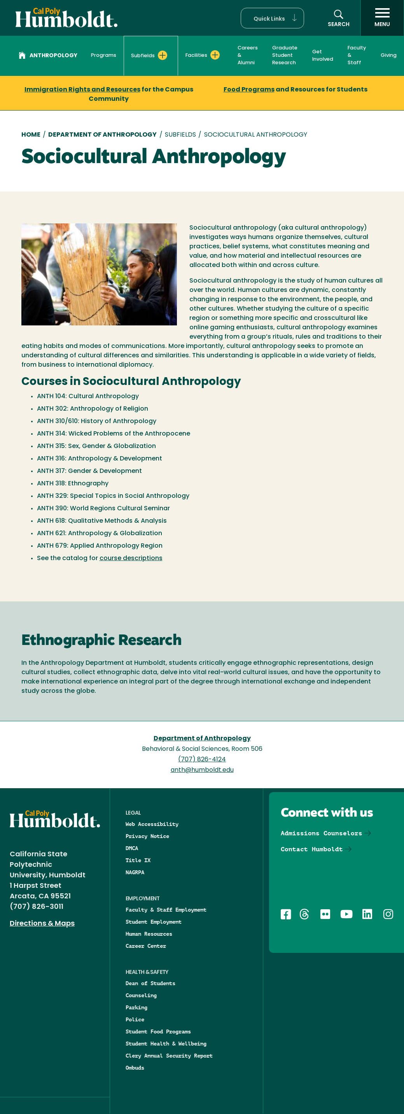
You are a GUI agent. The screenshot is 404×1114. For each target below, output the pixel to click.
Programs (103, 55)
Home (30, 135)
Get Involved (322, 55)
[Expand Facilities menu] (215, 55)
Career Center (146, 946)
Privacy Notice (147, 836)
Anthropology (48, 56)
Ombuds (135, 1068)
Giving (389, 55)
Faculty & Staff (357, 55)
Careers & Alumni (248, 55)
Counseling (141, 995)
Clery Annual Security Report (169, 1056)
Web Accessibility (152, 824)
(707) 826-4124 (202, 760)
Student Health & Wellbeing (166, 1043)
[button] (272, 18)
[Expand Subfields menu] (162, 55)
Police (135, 1019)
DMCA (132, 848)
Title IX (138, 860)
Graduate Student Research (284, 55)
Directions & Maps (42, 924)
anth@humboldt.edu (202, 770)
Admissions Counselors (321, 833)
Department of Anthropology (102, 135)
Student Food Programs (158, 1031)
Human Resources (149, 934)
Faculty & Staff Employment (166, 910)
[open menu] (382, 18)
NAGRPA (135, 872)
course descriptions (131, 558)
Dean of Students (150, 983)
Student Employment (154, 922)
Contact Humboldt (312, 849)
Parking (136, 1007)
